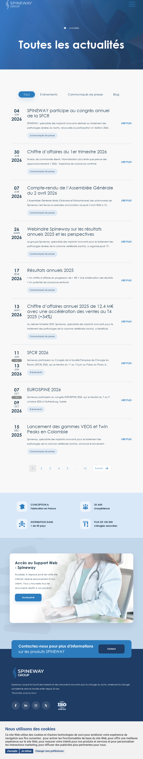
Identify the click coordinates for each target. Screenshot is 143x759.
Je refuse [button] (26, 751)
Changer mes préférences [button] (49, 751)
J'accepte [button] (12, 751)
